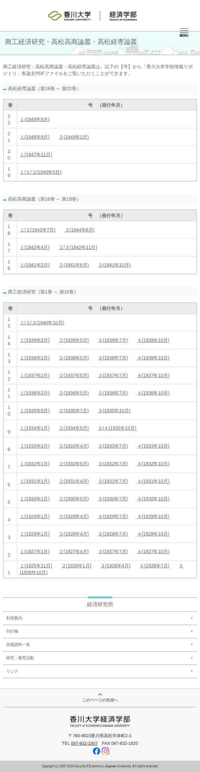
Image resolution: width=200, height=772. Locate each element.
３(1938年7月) (113, 357)
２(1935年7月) (74, 410)
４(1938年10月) (153, 357)
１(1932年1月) (35, 463)
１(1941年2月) (35, 265)
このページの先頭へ (100, 697)
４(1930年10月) (153, 498)
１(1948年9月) (35, 137)
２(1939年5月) (74, 340)
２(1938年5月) (74, 357)
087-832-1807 (84, 743)
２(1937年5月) (74, 375)
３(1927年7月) (113, 551)
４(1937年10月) (153, 375)
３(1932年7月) (113, 463)
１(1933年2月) (35, 446)
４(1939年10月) (153, 340)
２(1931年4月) (74, 481)
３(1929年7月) (113, 516)
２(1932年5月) (74, 463)
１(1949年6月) (35, 119)
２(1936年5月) (74, 393)
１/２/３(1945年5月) (40, 172)
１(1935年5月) (35, 410)
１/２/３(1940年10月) (42, 322)
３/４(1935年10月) (117, 428)
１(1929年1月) (35, 516)
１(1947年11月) (36, 154)
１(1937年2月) (35, 375)
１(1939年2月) (35, 340)
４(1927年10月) (153, 551)
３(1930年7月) (113, 498)
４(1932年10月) (153, 463)
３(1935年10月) (114, 410)
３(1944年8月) (80, 229)
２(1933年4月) (74, 446)
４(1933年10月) (153, 446)
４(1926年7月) (154, 565)
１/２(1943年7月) (38, 229)
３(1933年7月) (113, 446)
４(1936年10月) (153, 393)
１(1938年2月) (35, 357)
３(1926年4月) (115, 565)
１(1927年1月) (35, 551)
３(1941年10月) (114, 265)
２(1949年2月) (74, 137)
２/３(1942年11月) (78, 247)
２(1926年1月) (76, 565)
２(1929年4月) (74, 516)
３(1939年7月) (113, 340)
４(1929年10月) (153, 516)
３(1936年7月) (113, 393)
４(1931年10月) (153, 481)
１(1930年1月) (35, 498)
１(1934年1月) (35, 428)
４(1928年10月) (153, 534)
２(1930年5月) (74, 498)
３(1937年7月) (113, 375)
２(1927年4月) (74, 551)
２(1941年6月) (74, 265)
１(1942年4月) (35, 247)
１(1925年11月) (36, 565)
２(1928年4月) (74, 534)
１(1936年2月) (35, 393)
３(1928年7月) (113, 534)
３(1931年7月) (113, 481)
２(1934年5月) (74, 428)
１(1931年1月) (35, 481)
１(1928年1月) (35, 534)
